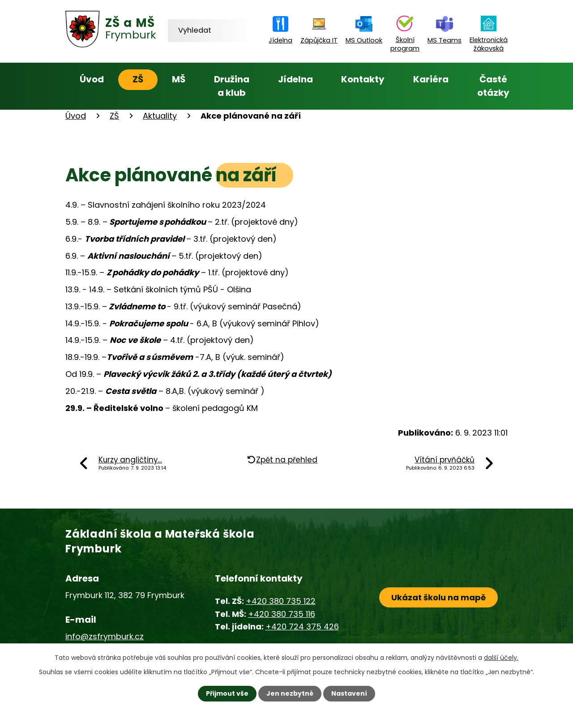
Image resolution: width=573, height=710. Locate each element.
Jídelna (295, 79)
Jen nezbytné (289, 693)
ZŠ (138, 79)
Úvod (92, 79)
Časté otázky (493, 86)
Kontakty (363, 79)
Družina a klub (231, 86)
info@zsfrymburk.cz (104, 636)
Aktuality (160, 115)
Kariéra (431, 79)
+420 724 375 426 (302, 626)
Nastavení (349, 693)
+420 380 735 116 (281, 614)
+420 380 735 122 (281, 601)
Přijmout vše (227, 693)
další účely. (501, 657)
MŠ (178, 79)
